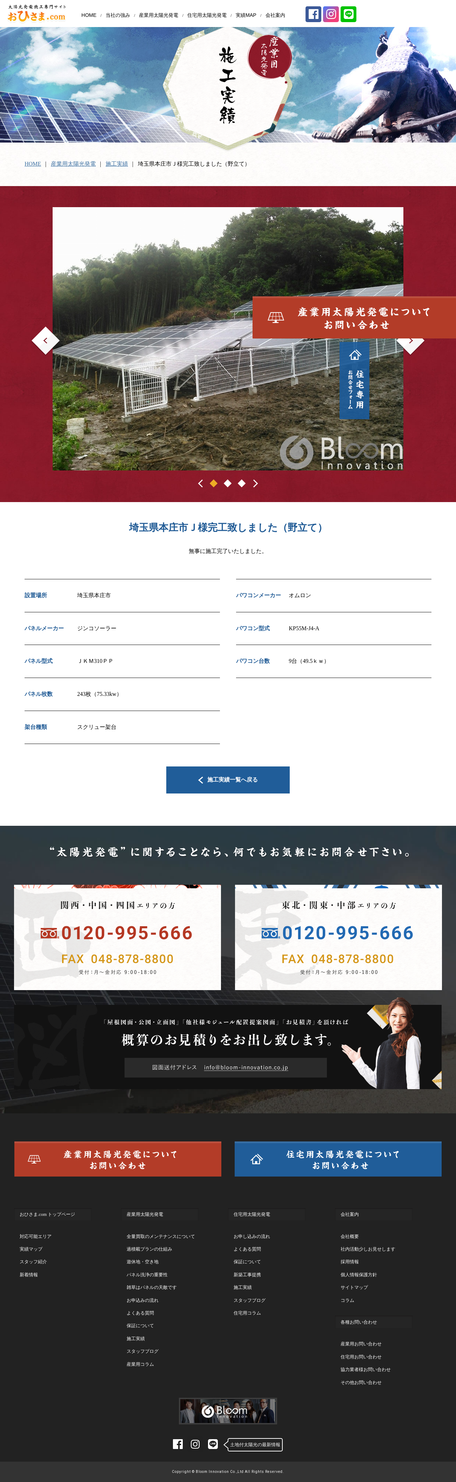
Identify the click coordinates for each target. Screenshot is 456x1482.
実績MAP (246, 15)
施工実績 (117, 164)
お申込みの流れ (143, 1300)
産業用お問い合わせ (361, 1343)
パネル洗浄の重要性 (147, 1274)
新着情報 (29, 1274)
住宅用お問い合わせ (361, 1356)
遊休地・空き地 (143, 1261)
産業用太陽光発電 (158, 15)
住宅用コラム (247, 1313)
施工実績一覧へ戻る (228, 780)
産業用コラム (140, 1364)
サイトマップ (354, 1287)
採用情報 (350, 1261)
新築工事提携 (247, 1274)
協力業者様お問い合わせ (366, 1369)
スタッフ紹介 (33, 1261)
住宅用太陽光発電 (207, 15)
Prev (37, 331)
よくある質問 (140, 1313)
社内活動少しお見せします (368, 1249)
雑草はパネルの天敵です (152, 1287)
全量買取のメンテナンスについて (161, 1236)
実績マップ (31, 1249)
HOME (88, 15)
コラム (347, 1300)
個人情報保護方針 (359, 1274)
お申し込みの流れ (252, 1236)
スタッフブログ (143, 1351)
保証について (140, 1325)
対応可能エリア (36, 1236)
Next (401, 331)
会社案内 (275, 15)
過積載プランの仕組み (149, 1249)
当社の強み (118, 15)
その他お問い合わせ (361, 1382)
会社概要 (350, 1236)
